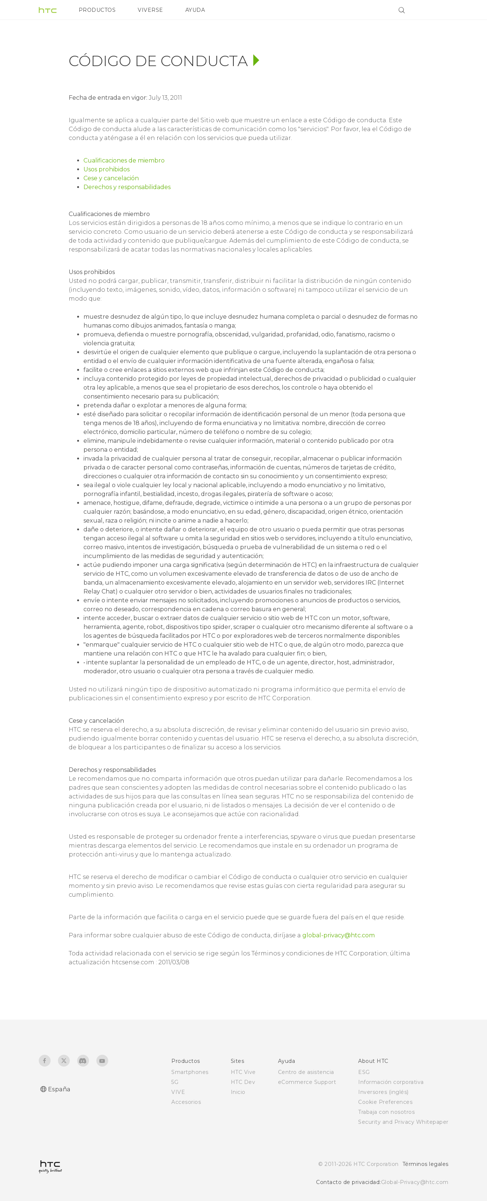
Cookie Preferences (385, 1102)
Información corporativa (391, 1082)
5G (174, 1082)
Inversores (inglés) (383, 1092)
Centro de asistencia (306, 1072)
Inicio (238, 1092)
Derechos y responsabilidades (127, 187)
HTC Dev (243, 1082)
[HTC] (47, 10)
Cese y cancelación (111, 178)
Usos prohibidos (106, 169)
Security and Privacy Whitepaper (403, 1122)
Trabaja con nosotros (386, 1112)
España (59, 1089)
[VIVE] (438, 10)
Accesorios (186, 1102)
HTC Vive (243, 1072)
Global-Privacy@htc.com (415, 1182)
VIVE (178, 1092)
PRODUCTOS (97, 10)
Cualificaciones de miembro (124, 160)
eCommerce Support (307, 1082)
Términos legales (425, 1164)
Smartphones (190, 1072)
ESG (364, 1072)
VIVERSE (150, 10)
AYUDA (195, 10)
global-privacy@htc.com (338, 935)
